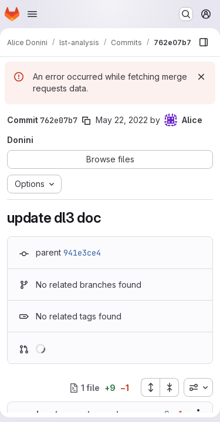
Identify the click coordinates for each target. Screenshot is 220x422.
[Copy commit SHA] (86, 121)
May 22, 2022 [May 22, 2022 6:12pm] (122, 120)
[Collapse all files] (169, 387)
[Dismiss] (201, 77)
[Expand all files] (150, 387)
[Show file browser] (203, 42)
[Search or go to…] (186, 14)
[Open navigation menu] (32, 14)
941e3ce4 (82, 252)
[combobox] (198, 387)
